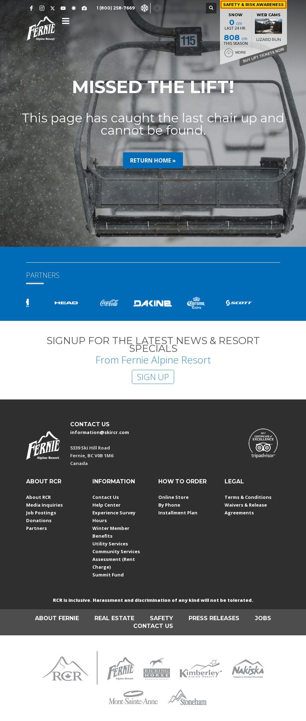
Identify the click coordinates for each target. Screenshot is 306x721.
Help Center (106, 505)
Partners (36, 528)
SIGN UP (153, 377)
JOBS (263, 618)
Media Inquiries (44, 505)
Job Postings (41, 512)
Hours (99, 520)
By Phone (169, 505)
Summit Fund (108, 575)
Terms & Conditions (248, 497)
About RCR (38, 497)
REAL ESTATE (114, 618)
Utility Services (110, 543)
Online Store (173, 497)
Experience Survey (113, 512)
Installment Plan (177, 512)
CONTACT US (90, 424)
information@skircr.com (99, 432)
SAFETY (161, 618)
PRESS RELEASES (214, 618)
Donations (38, 520)
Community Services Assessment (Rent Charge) (116, 559)
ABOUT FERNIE (57, 618)
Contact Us (105, 497)
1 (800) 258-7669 (116, 8)
